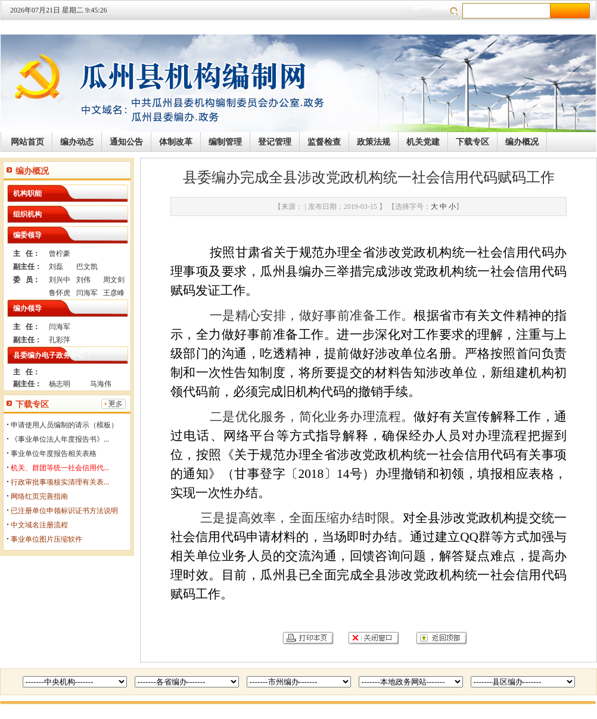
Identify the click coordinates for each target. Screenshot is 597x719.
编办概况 (522, 141)
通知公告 (126, 141)
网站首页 (27, 141)
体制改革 (175, 141)
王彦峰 (114, 293)
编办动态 (77, 141)
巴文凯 (87, 266)
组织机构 (27, 214)
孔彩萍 (59, 340)
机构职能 (27, 193)
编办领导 (27, 308)
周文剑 (114, 280)
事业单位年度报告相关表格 (54, 453)
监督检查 (324, 141)
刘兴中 (59, 280)
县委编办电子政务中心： (52, 355)
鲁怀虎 (59, 293)
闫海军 (87, 293)
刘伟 (83, 280)
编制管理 (225, 141)
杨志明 (59, 384)
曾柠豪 (59, 253)
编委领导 (27, 235)
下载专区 (472, 141)
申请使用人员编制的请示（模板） (64, 425)
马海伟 (100, 384)
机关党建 (423, 141)
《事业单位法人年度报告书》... (60, 439)
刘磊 (56, 266)
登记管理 (274, 141)
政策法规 (373, 141)
